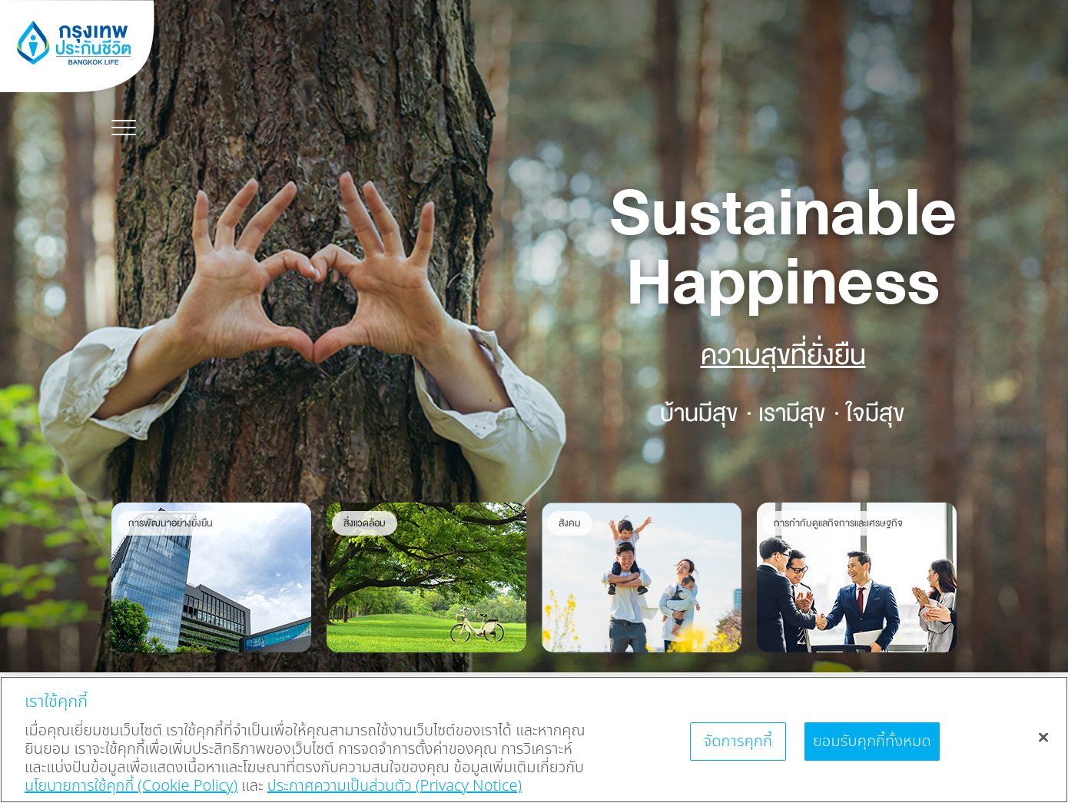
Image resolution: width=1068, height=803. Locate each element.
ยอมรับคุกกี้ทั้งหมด (872, 741)
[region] (534, 739)
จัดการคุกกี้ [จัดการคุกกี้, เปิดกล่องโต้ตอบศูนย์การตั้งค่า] (737, 741)
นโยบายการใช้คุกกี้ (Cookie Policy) (131, 786)
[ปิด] (1043, 737)
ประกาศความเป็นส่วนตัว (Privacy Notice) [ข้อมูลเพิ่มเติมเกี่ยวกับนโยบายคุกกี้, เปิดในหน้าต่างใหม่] (394, 786)
